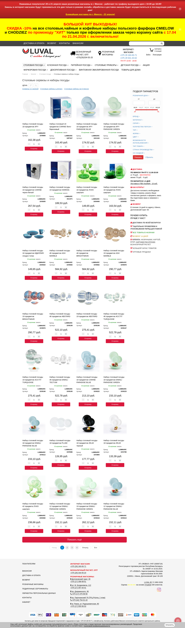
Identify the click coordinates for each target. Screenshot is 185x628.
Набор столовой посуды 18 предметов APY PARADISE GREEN (113, 126)
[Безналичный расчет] (84, 57)
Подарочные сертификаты (35, 589)
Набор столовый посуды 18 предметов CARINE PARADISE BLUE (86, 379)
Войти (148, 54)
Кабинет (26, 602)
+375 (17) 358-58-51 (78, 582)
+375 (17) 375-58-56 (78, 594)
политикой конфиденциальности (97, 626)
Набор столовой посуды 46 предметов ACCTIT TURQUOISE (113, 316)
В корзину (34, 148)
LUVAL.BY (148, 582)
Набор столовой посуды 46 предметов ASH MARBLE (59, 253)
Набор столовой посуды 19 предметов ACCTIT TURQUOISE (32, 379)
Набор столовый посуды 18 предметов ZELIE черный (86, 443)
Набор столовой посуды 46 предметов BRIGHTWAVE (86, 253)
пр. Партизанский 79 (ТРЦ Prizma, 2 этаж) (87, 598)
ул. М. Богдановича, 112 (80, 585)
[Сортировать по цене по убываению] (31, 85)
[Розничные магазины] (108, 55)
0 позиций (158, 50)
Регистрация (157, 54)
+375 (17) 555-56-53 (78, 606)
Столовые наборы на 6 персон (76, 89)
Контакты (64, 43)
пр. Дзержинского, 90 (79, 591)
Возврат (51, 43)
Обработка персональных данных (39, 593)
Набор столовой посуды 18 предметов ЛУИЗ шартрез (113, 189)
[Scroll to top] (177, 620)
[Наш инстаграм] (159, 590)
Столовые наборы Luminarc (51, 89)
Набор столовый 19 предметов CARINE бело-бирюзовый (60, 126)
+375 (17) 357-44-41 (78, 588)
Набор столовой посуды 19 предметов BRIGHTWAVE (32, 316)
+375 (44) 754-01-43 (78, 600)
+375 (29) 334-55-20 (78, 573)
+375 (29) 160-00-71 (78, 566)
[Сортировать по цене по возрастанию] (36, 85)
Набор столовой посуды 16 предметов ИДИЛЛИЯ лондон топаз (33, 253)
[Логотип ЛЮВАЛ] (44, 50)
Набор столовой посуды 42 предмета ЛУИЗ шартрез (32, 506)
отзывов (148, 585)
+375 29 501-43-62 (128, 58)
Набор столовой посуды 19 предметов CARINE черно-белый (32, 189)
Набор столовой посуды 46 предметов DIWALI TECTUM (59, 379)
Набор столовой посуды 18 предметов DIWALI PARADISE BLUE (32, 443)
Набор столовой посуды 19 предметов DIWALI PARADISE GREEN (86, 506)
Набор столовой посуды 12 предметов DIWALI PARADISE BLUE (113, 506)
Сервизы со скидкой (30, 89)
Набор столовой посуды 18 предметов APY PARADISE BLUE (86, 126)
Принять (169, 625)
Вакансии (78, 43)
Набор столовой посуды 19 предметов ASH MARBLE (113, 253)
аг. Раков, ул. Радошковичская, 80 (84, 604)
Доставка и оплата (34, 43)
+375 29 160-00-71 (128, 55)
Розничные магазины (32, 584)
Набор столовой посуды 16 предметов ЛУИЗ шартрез (86, 189)
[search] (161, 43)
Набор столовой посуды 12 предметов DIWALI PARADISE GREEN (59, 506)
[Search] (144, 43)
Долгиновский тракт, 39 (80, 579)
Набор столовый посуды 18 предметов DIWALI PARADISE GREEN (113, 379)
